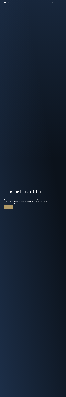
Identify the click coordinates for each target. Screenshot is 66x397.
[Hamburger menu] (60, 2)
